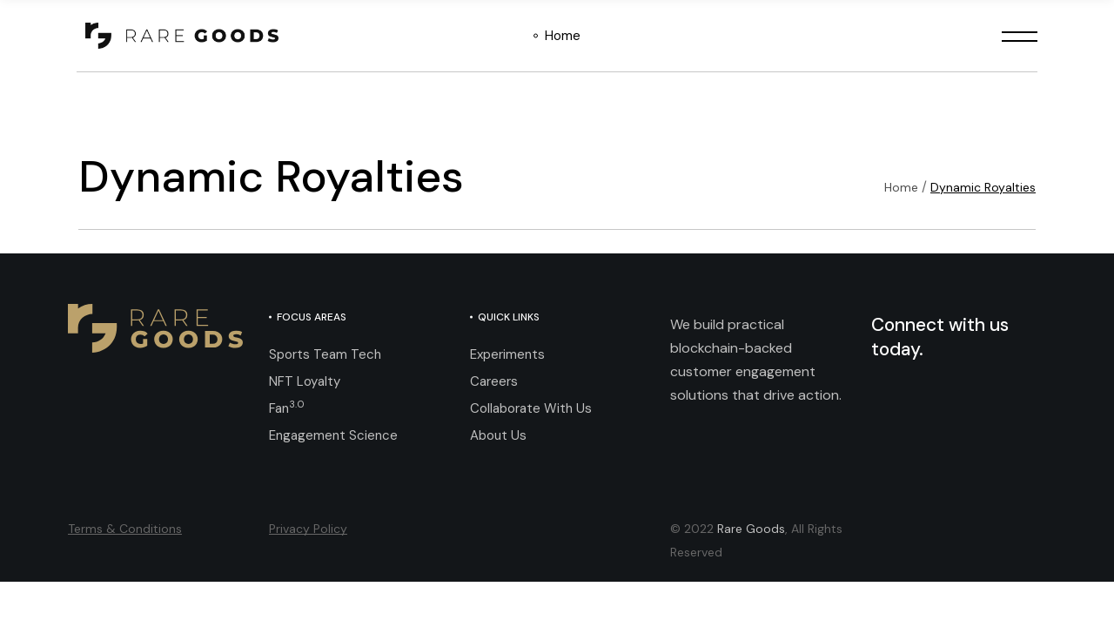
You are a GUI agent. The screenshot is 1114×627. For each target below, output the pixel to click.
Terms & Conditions (125, 528)
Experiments (507, 354)
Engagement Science (333, 435)
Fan (287, 408)
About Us (498, 435)
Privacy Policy (308, 528)
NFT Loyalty (304, 381)
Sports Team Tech (325, 354)
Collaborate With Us (531, 408)
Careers (494, 381)
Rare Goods (751, 528)
